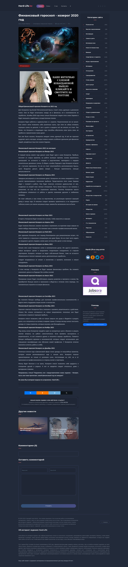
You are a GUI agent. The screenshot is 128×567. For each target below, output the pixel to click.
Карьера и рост (91, 154)
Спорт (88, 94)
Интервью (89, 67)
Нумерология (90, 140)
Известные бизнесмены (93, 168)
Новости (50, 24)
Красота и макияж (92, 90)
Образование (90, 233)
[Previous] (74, 413)
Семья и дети (90, 39)
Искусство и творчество (94, 196)
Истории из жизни (92, 205)
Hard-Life (26, 6)
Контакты (66, 6)
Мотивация (89, 34)
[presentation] (33, 500)
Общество (89, 210)
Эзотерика (37, 24)
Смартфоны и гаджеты (93, 57)
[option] (33, 426)
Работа (88, 150)
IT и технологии (91, 224)
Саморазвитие (90, 76)
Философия (89, 127)
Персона (88, 228)
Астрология (44, 24)
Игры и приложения (92, 62)
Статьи (50, 6)
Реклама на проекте (92, 122)
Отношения (89, 71)
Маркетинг (89, 182)
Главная (43, 6)
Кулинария (89, 99)
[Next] (77, 413)
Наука (88, 200)
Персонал (89, 159)
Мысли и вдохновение (93, 30)
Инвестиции (90, 177)
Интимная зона (90, 43)
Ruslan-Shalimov (26, 24)
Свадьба (88, 108)
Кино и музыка (90, 214)
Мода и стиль (90, 117)
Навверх (104, 523)
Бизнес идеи (90, 173)
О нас (58, 6)
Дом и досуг (90, 85)
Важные (88, 53)
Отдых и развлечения (93, 113)
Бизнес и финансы (92, 145)
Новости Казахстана (92, 48)
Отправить (48, 506)
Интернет (89, 219)
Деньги (88, 164)
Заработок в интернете (93, 187)
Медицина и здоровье (93, 104)
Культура (89, 191)
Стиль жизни (90, 80)
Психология (90, 25)
